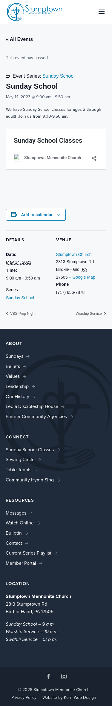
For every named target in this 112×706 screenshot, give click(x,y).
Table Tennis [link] (18, 469)
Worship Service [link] (89, 313)
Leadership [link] (17, 386)
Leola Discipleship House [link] (32, 406)
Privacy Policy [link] (23, 697)
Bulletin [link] (14, 533)
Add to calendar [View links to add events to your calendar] (37, 214)
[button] (101, 15)
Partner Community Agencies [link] (36, 416)
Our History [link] (17, 396)
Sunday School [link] (20, 297)
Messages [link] (16, 512)
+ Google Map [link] (82, 277)
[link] (34, 11)
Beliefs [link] (13, 366)
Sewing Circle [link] (20, 459)
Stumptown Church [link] (74, 254)
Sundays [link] (14, 356)
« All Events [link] (19, 39)
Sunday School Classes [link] (30, 449)
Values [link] (13, 376)
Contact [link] (14, 543)
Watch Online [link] (20, 522)
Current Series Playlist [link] (28, 553)
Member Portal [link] (21, 563)
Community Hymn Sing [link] (30, 479)
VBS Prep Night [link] (22, 313)
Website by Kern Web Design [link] (69, 697)
